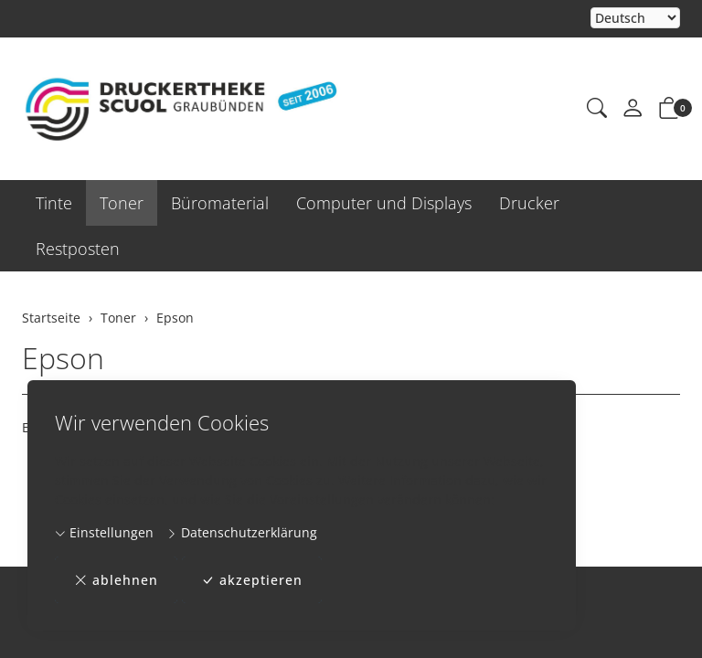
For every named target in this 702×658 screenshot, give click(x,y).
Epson (63, 357)
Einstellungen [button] (104, 532)
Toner (122, 203)
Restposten (78, 249)
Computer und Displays (384, 203)
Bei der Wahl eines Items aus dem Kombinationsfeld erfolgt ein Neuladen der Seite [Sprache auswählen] (635, 18)
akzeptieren (252, 579)
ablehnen (116, 579)
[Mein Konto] (632, 109)
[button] (597, 109)
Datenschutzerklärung (241, 532)
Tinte (54, 203)
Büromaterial (220, 203)
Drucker (529, 203)
